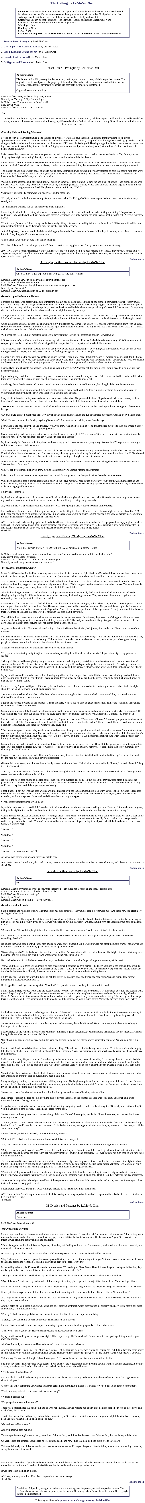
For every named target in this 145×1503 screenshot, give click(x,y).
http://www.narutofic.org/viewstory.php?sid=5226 (83, 1500)
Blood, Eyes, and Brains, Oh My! (21, 51)
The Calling (59, 3)
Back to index (136, 259)
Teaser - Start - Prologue (16, 41)
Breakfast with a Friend (16, 57)
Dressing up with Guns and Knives (22, 46)
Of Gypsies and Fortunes (17, 62)
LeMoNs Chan (83, 3)
